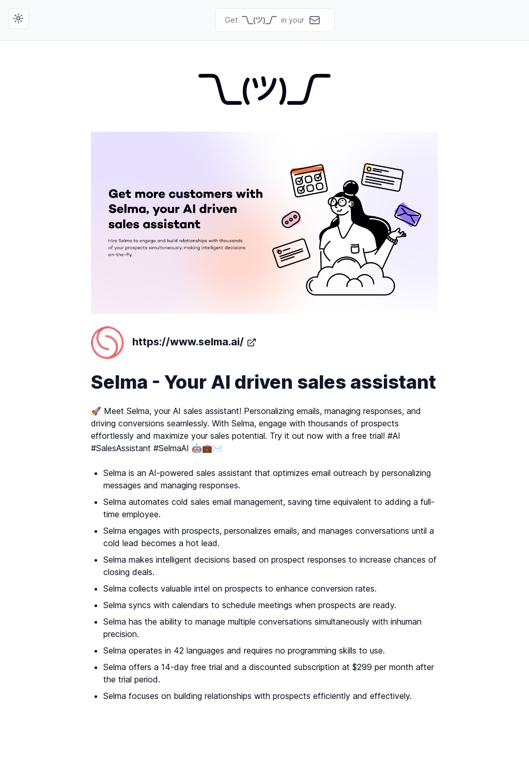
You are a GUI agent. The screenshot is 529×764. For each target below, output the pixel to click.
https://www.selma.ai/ (174, 342)
